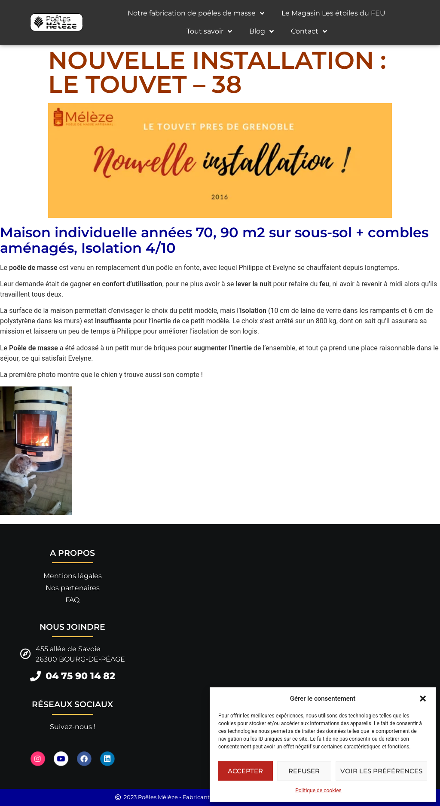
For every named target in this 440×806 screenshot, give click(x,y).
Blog (261, 31)
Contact (309, 31)
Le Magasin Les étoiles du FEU (333, 13)
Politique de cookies (318, 791)
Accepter (245, 771)
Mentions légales (72, 576)
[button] (423, 698)
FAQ (72, 600)
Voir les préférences (381, 771)
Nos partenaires (73, 588)
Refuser (304, 771)
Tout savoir (209, 31)
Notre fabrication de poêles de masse (196, 13)
